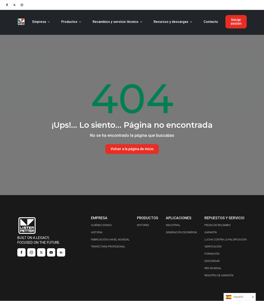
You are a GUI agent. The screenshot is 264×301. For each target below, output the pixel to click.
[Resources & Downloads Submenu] (191, 22)
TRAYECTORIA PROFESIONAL (108, 246)
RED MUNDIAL (213, 268)
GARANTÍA (210, 232)
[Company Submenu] (49, 22)
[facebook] (7, 5)
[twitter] (14, 5)
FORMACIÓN (211, 253)
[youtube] (51, 252)
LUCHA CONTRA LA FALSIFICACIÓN (225, 239)
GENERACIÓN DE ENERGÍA (181, 232)
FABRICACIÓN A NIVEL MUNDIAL (110, 239)
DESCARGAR (212, 261)
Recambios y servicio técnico (115, 22)
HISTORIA (96, 232)
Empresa (39, 22)
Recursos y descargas (171, 22)
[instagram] (22, 5)
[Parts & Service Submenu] (141, 22)
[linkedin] (61, 252)
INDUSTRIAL (173, 225)
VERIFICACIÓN (213, 246)
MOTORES (143, 225)
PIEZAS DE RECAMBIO (217, 225)
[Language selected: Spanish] (240, 297)
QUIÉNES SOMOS (101, 225)
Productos (69, 22)
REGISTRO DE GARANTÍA (218, 275)
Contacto (211, 22)
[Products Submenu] (80, 22)
